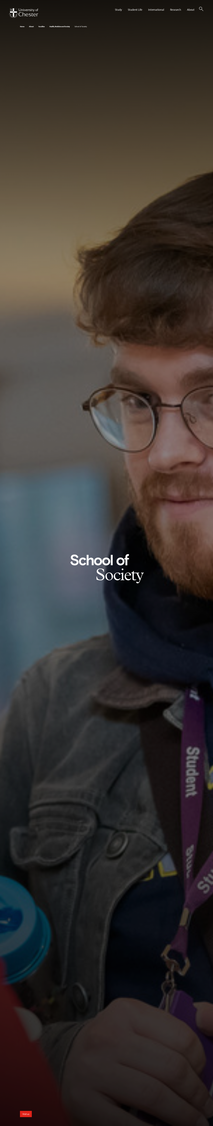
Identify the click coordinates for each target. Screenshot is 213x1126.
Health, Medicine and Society (59, 26)
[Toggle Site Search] (201, 9)
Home (22, 26)
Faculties (41, 26)
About (31, 26)
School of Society (81, 26)
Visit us (25, 1114)
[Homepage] (23, 13)
